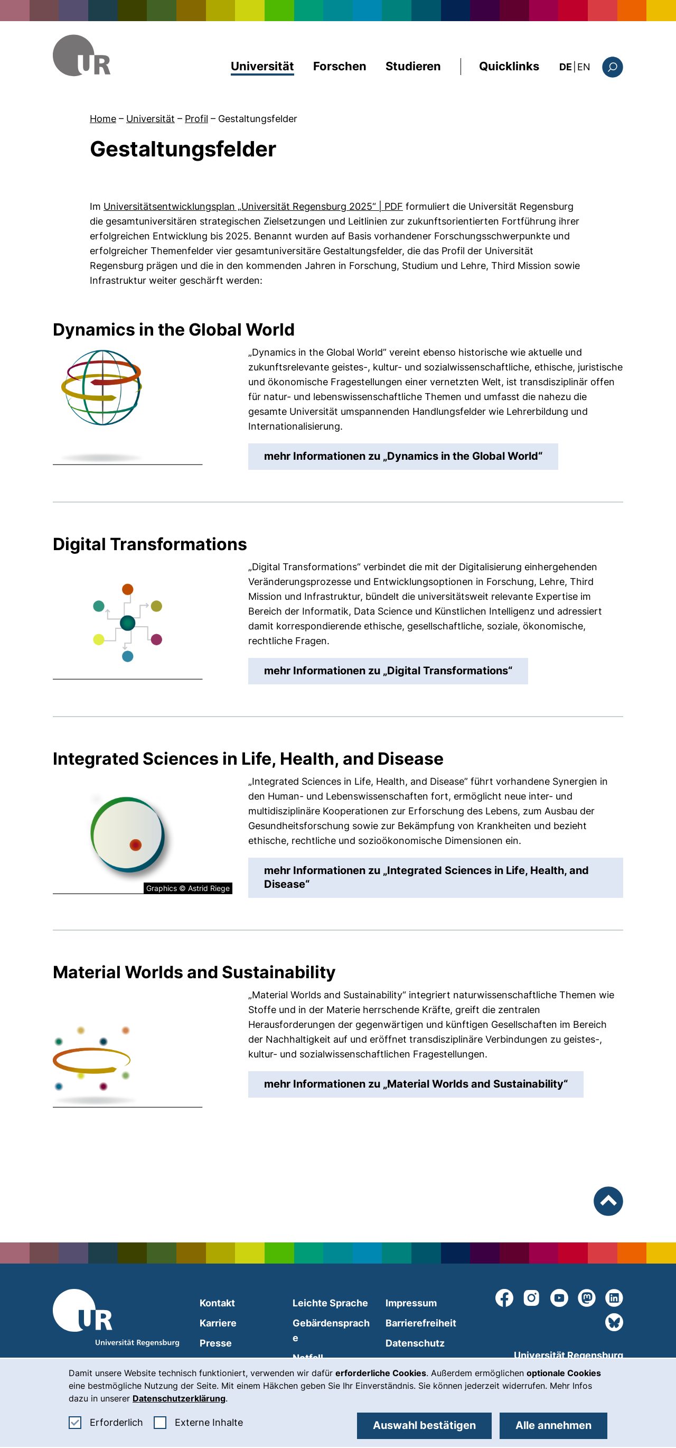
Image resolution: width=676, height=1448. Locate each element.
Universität (262, 66)
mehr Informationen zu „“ (411, 455)
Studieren (413, 66)
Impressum (411, 1302)
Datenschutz (415, 1343)
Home (103, 118)
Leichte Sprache (330, 1302)
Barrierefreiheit (421, 1323)
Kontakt (217, 1302)
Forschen (340, 66)
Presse (216, 1343)
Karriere (218, 1323)
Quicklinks (509, 66)
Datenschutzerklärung (179, 1398)
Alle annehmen (553, 1425)
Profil (196, 118)
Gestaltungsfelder (257, 118)
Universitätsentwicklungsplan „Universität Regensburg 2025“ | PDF (253, 206)
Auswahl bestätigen (424, 1425)
